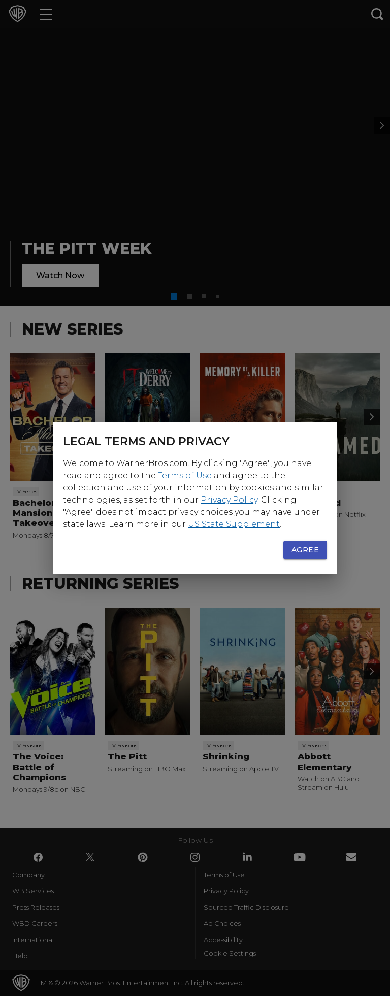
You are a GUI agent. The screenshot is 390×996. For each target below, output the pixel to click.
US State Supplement (234, 524)
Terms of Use (185, 475)
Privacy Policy (229, 500)
